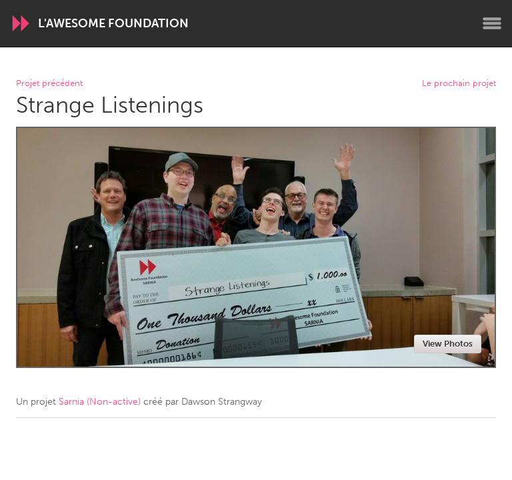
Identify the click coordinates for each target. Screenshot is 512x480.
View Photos (448, 344)
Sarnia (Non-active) (100, 401)
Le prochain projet (459, 83)
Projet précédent (49, 83)
